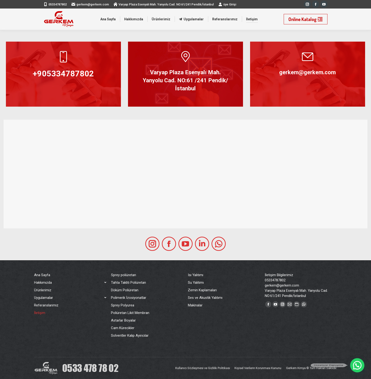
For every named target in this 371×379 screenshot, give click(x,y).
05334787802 (58, 4)
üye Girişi (227, 4)
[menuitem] (108, 19)
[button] (357, 365)
